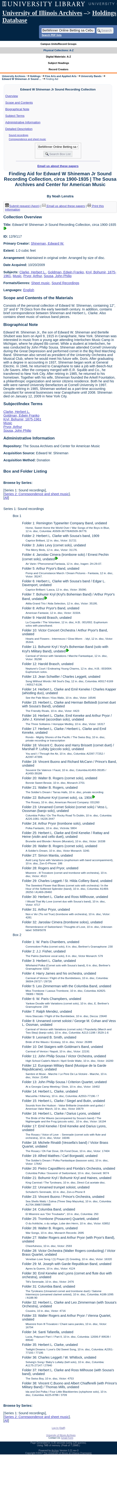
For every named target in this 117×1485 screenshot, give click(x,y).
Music (17, 276)
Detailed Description (18, 129)
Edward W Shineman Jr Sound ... (21, 79)
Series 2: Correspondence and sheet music (36, 494)
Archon (55, 1450)
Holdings (35, 76)
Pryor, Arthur (32, 276)
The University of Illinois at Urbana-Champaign (67, 1453)
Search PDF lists (51, 35)
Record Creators (58, 69)
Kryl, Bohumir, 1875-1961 (22, 419)
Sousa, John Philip (57, 276)
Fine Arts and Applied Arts (61, 76)
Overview (11, 96)
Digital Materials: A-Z (58, 56)
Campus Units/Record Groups (58, 44)
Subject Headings (58, 63)
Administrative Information (22, 122)
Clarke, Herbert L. (32, 272)
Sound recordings (18, 135)
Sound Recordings (65, 283)
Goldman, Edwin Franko (66, 272)
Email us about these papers (57, 166)
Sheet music (40, 283)
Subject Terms (15, 116)
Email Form (67, 1438)
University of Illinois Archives (42, 12)
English (28, 290)
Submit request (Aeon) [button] (22, 206)
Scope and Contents (19, 102)
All (6, 498)
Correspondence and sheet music (27, 139)
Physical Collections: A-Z (58, 50)
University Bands (91, 76)
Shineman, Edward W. (47, 243)
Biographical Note (17, 109)
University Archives (13, 76)
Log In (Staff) (58, 1428)
